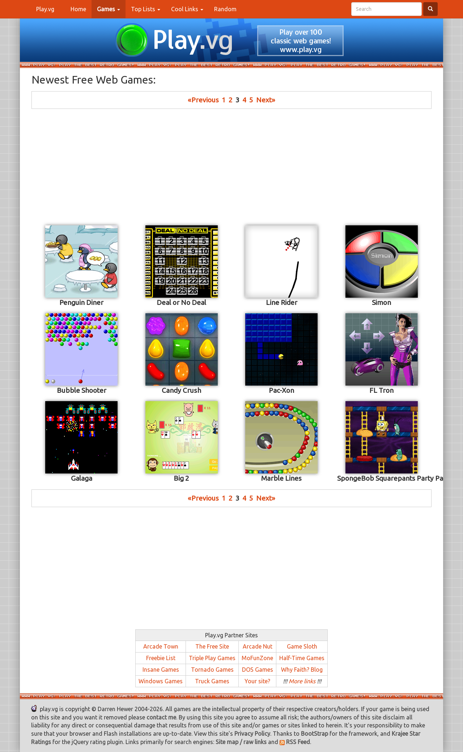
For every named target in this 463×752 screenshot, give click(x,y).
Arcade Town (160, 646)
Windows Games (161, 681)
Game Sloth (302, 646)
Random (225, 9)
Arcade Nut (257, 646)
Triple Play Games (212, 658)
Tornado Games (212, 669)
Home (81, 8)
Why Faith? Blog (302, 669)
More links (302, 681)
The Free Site (212, 646)
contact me (161, 717)
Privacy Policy (252, 733)
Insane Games (161, 669)
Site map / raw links (241, 742)
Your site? (257, 681)
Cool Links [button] (187, 9)
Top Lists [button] (145, 9)
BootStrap (314, 733)
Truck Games (212, 681)
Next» (265, 100)
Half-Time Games (301, 658)
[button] (109, 9)
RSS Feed (295, 742)
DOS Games (257, 669)
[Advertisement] (231, 166)
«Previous (203, 100)
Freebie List (160, 658)
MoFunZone (257, 658)
